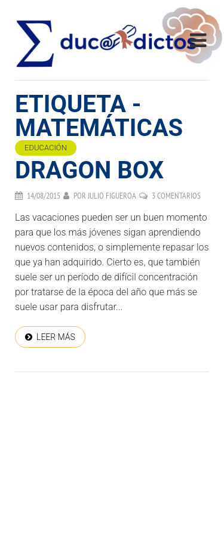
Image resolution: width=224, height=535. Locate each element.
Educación (45, 147)
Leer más (55, 337)
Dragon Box (89, 170)
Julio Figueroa (112, 195)
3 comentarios (176, 195)
